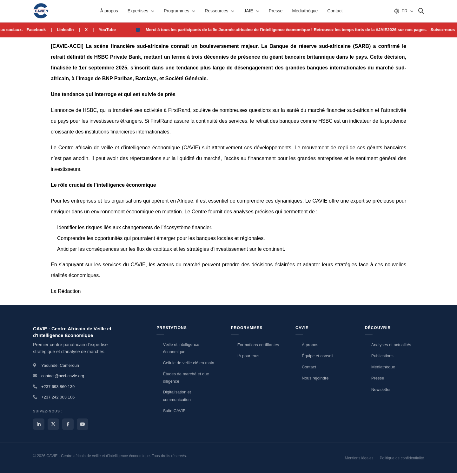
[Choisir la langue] (403, 11)
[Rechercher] (421, 11)
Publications (382, 355)
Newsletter (381, 389)
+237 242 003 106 (58, 397)
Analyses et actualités (391, 344)
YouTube (114, 29)
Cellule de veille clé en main (188, 362)
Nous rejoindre (315, 378)
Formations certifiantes (258, 344)
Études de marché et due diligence (186, 378)
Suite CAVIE (174, 410)
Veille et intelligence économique (181, 348)
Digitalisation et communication (177, 396)
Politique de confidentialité (402, 458)
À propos (109, 10)
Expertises (141, 10)
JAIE (251, 10)
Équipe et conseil (317, 355)
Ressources (219, 10)
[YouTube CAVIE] (82, 424)
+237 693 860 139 (58, 386)
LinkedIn (72, 29)
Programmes (179, 10)
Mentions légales (359, 458)
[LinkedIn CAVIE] (38, 424)
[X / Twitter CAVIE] (53, 424)
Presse (276, 10)
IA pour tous (248, 355)
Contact (334, 10)
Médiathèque (305, 10)
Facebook (43, 29)
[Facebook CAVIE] (68, 424)
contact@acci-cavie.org (62, 375)
